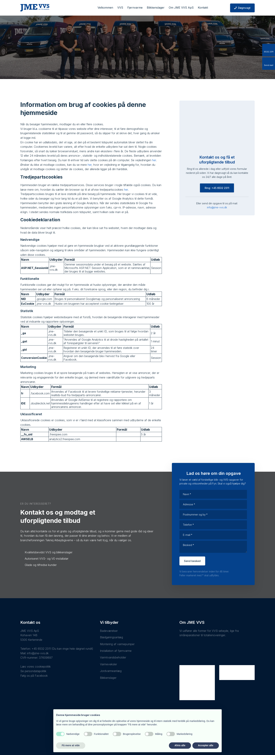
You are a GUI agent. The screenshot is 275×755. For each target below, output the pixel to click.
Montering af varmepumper (117, 644)
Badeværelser (109, 631)
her (154, 160)
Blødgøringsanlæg (111, 637)
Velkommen (105, 7)
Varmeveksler (108, 664)
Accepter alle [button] (205, 745)
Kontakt (203, 7)
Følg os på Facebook (34, 675)
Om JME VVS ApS (181, 7)
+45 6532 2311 (41, 648)
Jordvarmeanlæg (111, 671)
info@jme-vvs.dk (217, 207)
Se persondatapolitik (33, 671)
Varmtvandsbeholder (113, 657)
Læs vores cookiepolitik (35, 666)
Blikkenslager (156, 7)
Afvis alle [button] (180, 745)
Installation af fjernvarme (116, 650)
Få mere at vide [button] (71, 745)
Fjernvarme (135, 7)
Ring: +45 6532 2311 (217, 187)
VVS (120, 7)
